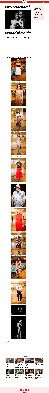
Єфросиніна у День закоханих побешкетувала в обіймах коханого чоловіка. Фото (10, 376)
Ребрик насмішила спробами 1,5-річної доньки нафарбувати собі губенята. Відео (19, 376)
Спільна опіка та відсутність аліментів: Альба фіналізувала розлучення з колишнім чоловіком (28, 366)
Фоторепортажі (36, 6)
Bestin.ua (8, 341)
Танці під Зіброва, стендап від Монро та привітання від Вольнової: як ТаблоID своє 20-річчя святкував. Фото (38, 17)
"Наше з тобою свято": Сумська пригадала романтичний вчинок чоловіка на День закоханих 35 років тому (19, 366)
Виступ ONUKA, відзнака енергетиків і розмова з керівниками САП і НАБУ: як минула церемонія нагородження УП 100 (38, 9)
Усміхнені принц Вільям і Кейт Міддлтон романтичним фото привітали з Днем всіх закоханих (29, 377)
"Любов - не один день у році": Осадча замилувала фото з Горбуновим (39, 365)
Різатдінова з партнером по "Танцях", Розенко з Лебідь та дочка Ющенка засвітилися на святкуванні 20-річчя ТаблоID (38, 13)
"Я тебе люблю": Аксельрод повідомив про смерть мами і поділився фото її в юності (10, 365)
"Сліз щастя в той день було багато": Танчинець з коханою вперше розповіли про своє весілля (39, 377)
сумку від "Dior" (13, 156)
